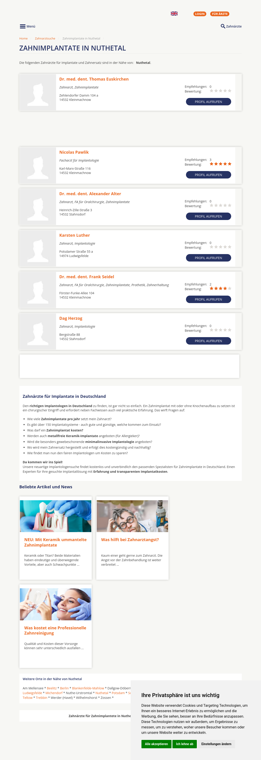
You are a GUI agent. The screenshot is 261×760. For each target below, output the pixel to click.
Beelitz (51, 598)
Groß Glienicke (147, 598)
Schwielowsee (182, 603)
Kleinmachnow (193, 598)
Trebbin (41, 608)
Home (23, 38)
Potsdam (118, 603)
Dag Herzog (70, 318)
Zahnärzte (234, 26)
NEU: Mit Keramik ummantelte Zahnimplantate (54, 540)
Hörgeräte (116, 727)
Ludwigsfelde (32, 603)
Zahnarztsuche (45, 38)
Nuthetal (101, 603)
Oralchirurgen (33, 727)
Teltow (28, 608)
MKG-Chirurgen (34, 732)
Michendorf (53, 603)
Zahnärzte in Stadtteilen (75, 734)
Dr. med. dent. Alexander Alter (90, 193)
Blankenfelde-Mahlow (88, 598)
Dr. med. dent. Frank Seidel (86, 276)
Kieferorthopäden (36, 738)
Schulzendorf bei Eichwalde (148, 603)
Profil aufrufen (208, 102)
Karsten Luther (74, 235)
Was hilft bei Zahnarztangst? (126, 538)
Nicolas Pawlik (74, 152)
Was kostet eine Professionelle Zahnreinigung (200, 540)
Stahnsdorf (226, 603)
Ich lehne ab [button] (184, 744)
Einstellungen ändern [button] (216, 744)
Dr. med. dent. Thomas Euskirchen (94, 79)
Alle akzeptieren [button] (156, 744)
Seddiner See (205, 603)
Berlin (64, 598)
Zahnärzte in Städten (80, 727)
